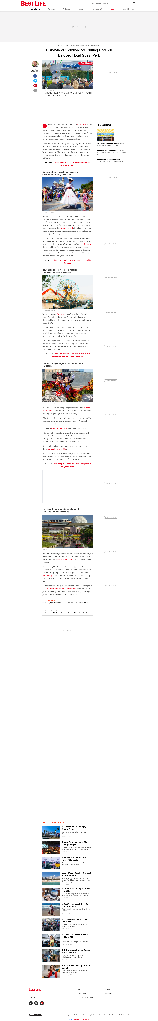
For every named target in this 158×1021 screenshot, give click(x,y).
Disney (65, 612)
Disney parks (82, 124)
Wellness (66, 9)
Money (80, 9)
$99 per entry (47, 576)
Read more (52, 604)
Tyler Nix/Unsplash (49, 310)
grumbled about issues (59, 428)
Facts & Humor (128, 9)
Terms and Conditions (86, 998)
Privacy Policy (110, 993)
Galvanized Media (81, 1015)
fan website (88, 244)
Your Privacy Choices (79, 1019)
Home (60, 45)
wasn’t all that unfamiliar (57, 449)
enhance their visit (66, 228)
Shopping (51, 9)
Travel (111, 9)
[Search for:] (110, 3)
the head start (62, 314)
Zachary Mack (35, 70)
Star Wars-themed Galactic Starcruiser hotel (60, 589)
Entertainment (96, 9)
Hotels (76, 612)
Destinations (50, 612)
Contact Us (82, 993)
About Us (81, 989)
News (86, 612)
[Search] (134, 3)
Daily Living (35, 9)
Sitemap (108, 989)
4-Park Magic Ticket (64, 559)
